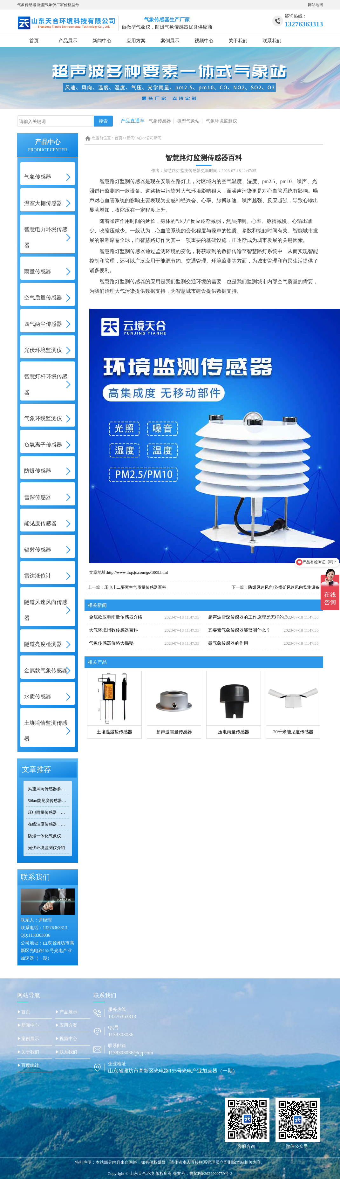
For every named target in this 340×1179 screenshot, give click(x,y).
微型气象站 (188, 121)
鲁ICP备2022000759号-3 (210, 1173)
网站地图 (315, 5)
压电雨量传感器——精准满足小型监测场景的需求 (49, 812)
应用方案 (136, 40)
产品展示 (68, 40)
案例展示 (170, 40)
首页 (34, 40)
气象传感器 (160, 121)
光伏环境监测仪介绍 (46, 847)
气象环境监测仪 (221, 121)
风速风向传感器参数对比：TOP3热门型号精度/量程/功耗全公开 (49, 788)
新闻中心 (102, 40)
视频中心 (204, 40)
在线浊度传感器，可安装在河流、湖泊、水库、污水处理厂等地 (49, 824)
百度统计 (30, 1065)
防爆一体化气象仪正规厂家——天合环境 (49, 835)
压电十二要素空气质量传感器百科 (135, 587)
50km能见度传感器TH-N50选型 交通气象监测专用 (49, 800)
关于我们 (238, 40)
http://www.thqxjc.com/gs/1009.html (137, 572)
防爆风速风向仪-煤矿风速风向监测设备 (284, 587)
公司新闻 (153, 138)
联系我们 (272, 40)
